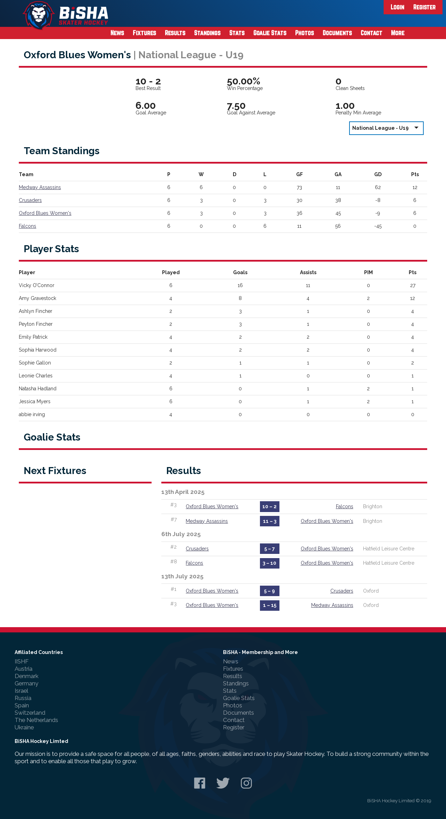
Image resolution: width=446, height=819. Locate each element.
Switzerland (30, 712)
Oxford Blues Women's (45, 213)
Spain (22, 705)
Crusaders (30, 200)
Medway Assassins (40, 187)
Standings (207, 33)
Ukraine (24, 727)
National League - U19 (386, 128)
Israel (21, 690)
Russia (23, 697)
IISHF (22, 661)
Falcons (27, 226)
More (398, 33)
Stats (237, 33)
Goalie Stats (269, 33)
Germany (26, 683)
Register (424, 6)
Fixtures (144, 33)
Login (397, 6)
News (117, 33)
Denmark (26, 676)
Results (175, 33)
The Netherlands (36, 719)
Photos (304, 33)
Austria (23, 668)
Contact (371, 33)
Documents (337, 33)
